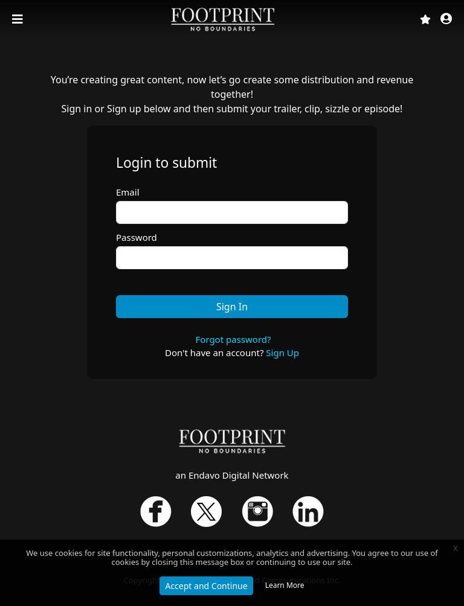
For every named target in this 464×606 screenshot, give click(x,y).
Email (128, 192)
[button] (446, 19)
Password (136, 237)
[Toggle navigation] (18, 19)
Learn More (284, 585)
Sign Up (282, 352)
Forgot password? (233, 339)
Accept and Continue (206, 586)
